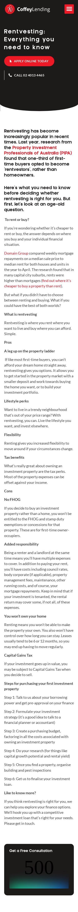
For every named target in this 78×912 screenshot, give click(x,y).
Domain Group (16, 253)
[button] (69, 9)
